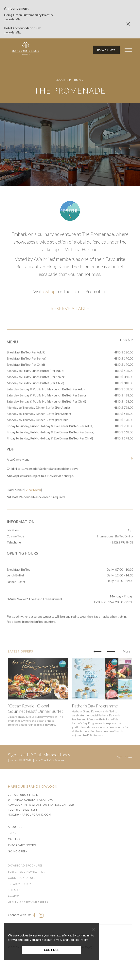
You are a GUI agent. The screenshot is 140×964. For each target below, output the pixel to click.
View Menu (33, 510)
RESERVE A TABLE (70, 308)
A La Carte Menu (18, 480)
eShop (49, 291)
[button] (97, 672)
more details (12, 19)
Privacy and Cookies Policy (70, 939)
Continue (51, 950)
